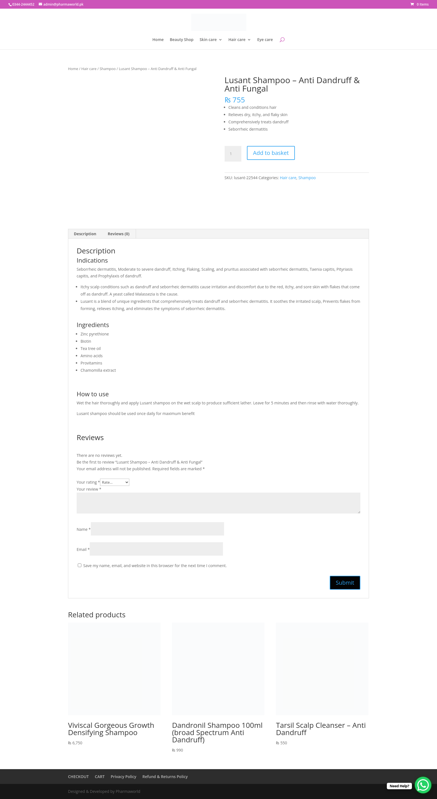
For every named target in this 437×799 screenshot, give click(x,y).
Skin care (208, 40)
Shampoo (108, 68)
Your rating (88, 482)
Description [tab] (85, 233)
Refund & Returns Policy (165, 776)
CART (100, 776)
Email (83, 549)
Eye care (265, 40)
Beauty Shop (181, 40)
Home (158, 40)
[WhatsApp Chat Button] (423, 785)
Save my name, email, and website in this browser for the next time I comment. (155, 565)
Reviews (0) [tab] (119, 233)
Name (84, 529)
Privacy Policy (123, 776)
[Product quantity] (233, 154)
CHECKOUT (78, 776)
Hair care (237, 40)
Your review (89, 489)
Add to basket (271, 153)
